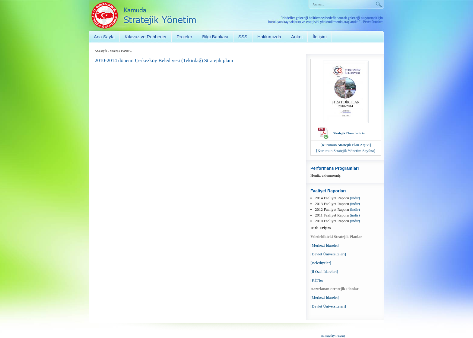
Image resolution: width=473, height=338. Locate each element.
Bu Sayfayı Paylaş (333, 335)
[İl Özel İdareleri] (324, 271)
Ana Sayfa (104, 36)
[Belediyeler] (320, 263)
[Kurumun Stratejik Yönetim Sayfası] (345, 150)
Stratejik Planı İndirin (348, 133)
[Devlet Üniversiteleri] (328, 254)
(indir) (355, 198)
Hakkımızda (269, 36)
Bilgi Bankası (215, 36)
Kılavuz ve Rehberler (146, 36)
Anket (297, 36)
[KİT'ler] (317, 280)
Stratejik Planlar (119, 50)
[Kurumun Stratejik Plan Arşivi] (345, 145)
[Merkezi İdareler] (324, 245)
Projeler (184, 36)
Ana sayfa (101, 50)
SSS (242, 36)
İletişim (320, 36)
